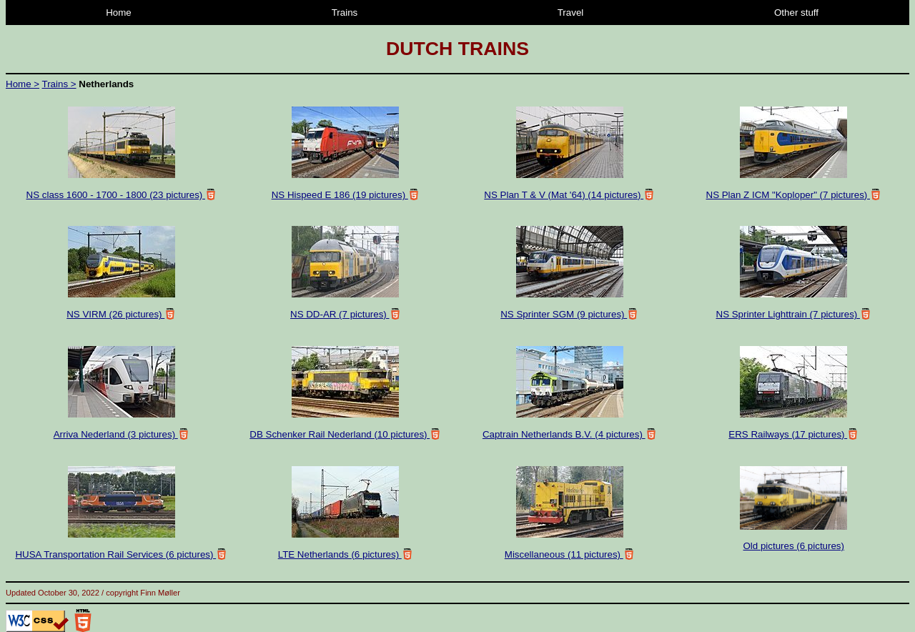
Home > (22, 84)
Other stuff (796, 12)
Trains (345, 12)
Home (119, 12)
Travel (571, 12)
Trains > (59, 84)
